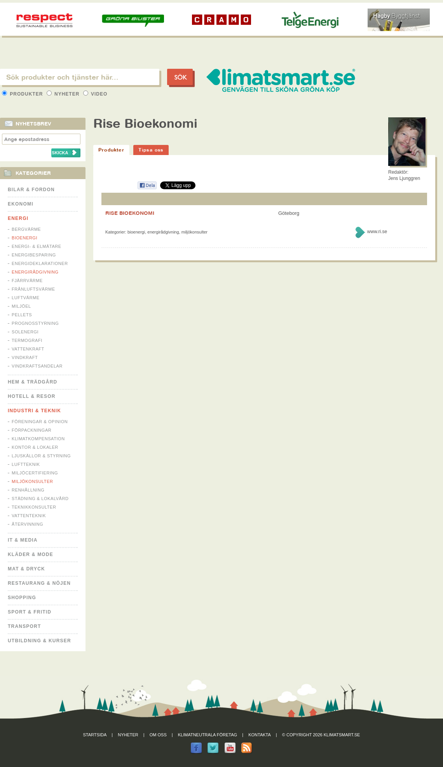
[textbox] (79, 77)
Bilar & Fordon (31, 189)
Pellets (22, 314)
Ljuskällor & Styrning (41, 455)
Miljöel (21, 306)
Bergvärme (26, 229)
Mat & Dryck (26, 569)
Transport (24, 626)
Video (95, 94)
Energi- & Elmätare (36, 246)
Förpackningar (31, 430)
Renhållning (28, 490)
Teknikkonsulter (34, 507)
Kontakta (259, 734)
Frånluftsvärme (33, 289)
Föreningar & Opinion (40, 421)
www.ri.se (377, 231)
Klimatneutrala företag (207, 734)
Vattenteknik (29, 515)
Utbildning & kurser (39, 640)
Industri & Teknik (34, 410)
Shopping (22, 597)
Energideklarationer (40, 263)
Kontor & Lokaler (35, 447)
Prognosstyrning (35, 323)
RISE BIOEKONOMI (129, 213)
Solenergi (25, 331)
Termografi (27, 340)
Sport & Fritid (29, 612)
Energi (18, 218)
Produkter (23, 94)
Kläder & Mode (30, 554)
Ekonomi (20, 204)
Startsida (95, 734)
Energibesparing (34, 255)
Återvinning (27, 524)
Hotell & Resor (32, 396)
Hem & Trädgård (32, 382)
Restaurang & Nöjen (39, 583)
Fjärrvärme (27, 280)
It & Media (23, 540)
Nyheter (64, 94)
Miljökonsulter (32, 481)
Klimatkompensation (38, 438)
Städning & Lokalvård (40, 498)
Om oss (158, 734)
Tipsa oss (151, 150)
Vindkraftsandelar (37, 366)
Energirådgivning (35, 272)
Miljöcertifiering (35, 473)
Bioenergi (24, 237)
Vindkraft (25, 357)
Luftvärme (26, 297)
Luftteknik (26, 464)
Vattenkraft (28, 349)
